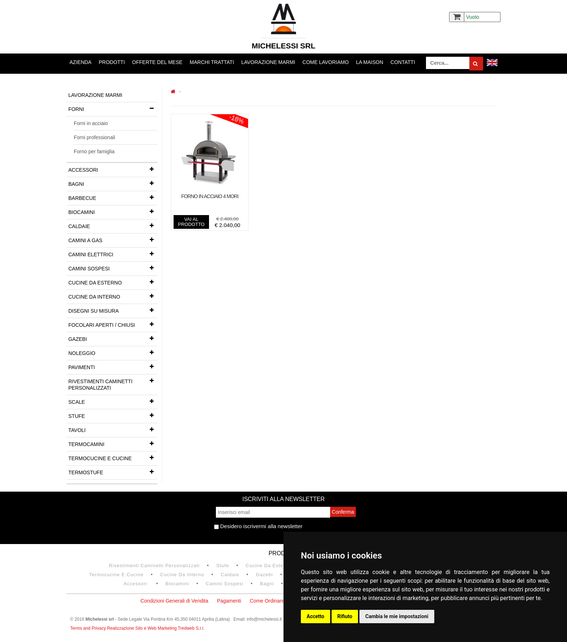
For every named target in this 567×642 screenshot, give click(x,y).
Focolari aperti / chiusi (112, 324)
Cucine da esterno (112, 282)
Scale (112, 401)
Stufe (112, 415)
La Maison (369, 62)
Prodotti (112, 62)
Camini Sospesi (112, 268)
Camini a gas (112, 240)
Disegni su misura (112, 310)
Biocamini (112, 211)
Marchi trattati (212, 62)
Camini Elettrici (112, 254)
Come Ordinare (267, 601)
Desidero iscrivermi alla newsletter (258, 526)
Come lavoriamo (325, 62)
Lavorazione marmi (268, 62)
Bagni (112, 183)
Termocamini (112, 443)
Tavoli (112, 429)
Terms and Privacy (88, 628)
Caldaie (112, 225)
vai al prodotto (191, 222)
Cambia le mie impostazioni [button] (396, 616)
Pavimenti (112, 366)
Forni (112, 108)
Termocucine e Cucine (112, 457)
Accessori (112, 169)
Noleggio (112, 352)
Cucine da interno (112, 296)
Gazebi (112, 338)
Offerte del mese (157, 62)
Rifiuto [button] (345, 616)
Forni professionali (94, 137)
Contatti (403, 62)
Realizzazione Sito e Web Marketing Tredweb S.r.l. (155, 628)
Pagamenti (229, 601)
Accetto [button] (315, 616)
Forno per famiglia (94, 151)
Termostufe (112, 472)
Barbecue (112, 197)
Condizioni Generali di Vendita (174, 601)
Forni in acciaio (91, 123)
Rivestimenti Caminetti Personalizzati (112, 382)
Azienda (80, 62)
